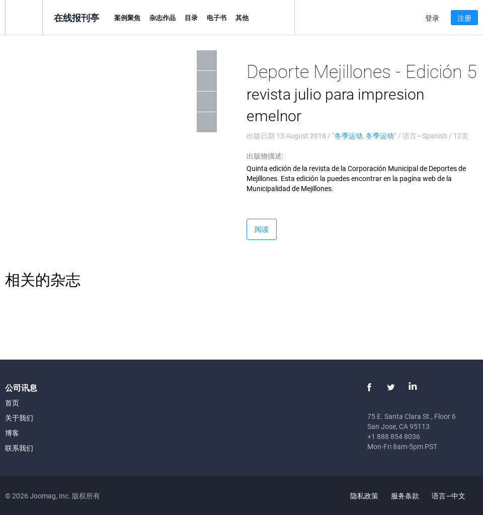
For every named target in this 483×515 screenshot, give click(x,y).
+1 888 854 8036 (393, 436)
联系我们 (19, 448)
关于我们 (19, 417)
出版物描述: (265, 155)
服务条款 (405, 495)
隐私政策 (364, 495)
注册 (464, 18)
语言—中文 (454, 495)
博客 (12, 433)
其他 (242, 17)
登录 (432, 18)
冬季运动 (349, 135)
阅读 (262, 229)
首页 (12, 402)
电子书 (216, 17)
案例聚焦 (127, 17)
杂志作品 (162, 17)
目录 (191, 17)
